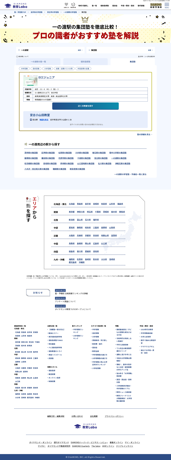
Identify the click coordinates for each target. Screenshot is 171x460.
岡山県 (88, 243)
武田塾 (51, 358)
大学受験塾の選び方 (99, 358)
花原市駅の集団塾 (66, 158)
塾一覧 (94, 5)
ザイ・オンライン (132, 442)
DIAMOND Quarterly (81, 446)
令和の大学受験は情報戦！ (123, 359)
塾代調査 (141, 5)
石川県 (88, 219)
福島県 (120, 203)
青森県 (80, 203)
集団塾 (84, 12)
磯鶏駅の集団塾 (59, 168)
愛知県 (72, 227)
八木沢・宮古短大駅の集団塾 (36, 168)
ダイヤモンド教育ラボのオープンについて (73, 309)
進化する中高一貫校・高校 (147, 351)
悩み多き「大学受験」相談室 (124, 374)
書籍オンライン (116, 442)
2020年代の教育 (147, 329)
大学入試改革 (146, 336)
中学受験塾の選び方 (99, 355)
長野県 (104, 227)
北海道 (72, 203)
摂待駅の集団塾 (67, 163)
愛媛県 (88, 251)
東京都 (72, 211)
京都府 (88, 235)
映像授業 (52, 381)
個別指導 (52, 370)
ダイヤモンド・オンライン (40, 442)
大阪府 (72, 235)
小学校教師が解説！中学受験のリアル (123, 387)
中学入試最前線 (122, 344)
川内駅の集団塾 (82, 152)
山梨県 (112, 227)
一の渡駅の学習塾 (70, 12)
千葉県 (98, 211)
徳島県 (72, 251)
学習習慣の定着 (83, 68)
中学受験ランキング (78, 330)
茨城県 (106, 211)
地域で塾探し (83, 5)
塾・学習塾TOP (20, 12)
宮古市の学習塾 (53, 12)
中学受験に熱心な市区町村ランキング (99, 363)
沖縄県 (82, 262)
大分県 (104, 259)
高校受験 (36, 68)
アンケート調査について (65, 301)
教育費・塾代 (97, 344)
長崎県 (88, 259)
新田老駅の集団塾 (77, 168)
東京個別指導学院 (55, 336)
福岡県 (72, 259)
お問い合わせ (77, 416)
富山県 (80, 219)
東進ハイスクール (55, 355)
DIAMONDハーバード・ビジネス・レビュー (89, 442)
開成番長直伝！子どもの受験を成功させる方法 (123, 332)
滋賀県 (114, 235)
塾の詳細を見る (143, 134)
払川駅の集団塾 (104, 163)
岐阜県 (88, 227)
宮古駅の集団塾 (101, 158)
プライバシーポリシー (114, 416)
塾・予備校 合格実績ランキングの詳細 (71, 293)
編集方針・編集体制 (55, 416)
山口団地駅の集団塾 (85, 163)
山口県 (104, 243)
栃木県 (114, 211)
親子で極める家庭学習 (148, 341)
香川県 (80, 251)
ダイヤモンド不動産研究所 (59, 446)
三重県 (96, 227)
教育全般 (95, 351)
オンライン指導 (54, 378)
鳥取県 (72, 243)
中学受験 (24, 68)
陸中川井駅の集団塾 (117, 152)
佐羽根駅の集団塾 (32, 163)
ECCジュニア (46, 77)
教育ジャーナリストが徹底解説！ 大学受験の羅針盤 (124, 398)
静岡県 (80, 227)
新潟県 (72, 219)
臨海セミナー (54, 333)
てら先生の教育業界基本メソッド (123, 349)
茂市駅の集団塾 (31, 152)
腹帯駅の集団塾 (31, 158)
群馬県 (122, 211)
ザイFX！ (42, 446)
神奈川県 (81, 211)
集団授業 (52, 374)
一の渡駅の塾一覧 (38, 61)
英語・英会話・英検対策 (123, 380)
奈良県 (96, 235)
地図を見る (44, 119)
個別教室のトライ (55, 351)
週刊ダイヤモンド (61, 442)
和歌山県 (105, 235)
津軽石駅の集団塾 (122, 163)
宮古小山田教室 (40, 115)
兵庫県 (80, 235)
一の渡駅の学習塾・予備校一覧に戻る (130, 174)
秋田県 (104, 203)
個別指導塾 (104, 5)
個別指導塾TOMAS (56, 340)
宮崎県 (112, 259)
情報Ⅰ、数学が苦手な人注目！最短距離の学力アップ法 (123, 367)
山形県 (112, 203)
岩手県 (88, 203)
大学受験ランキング (78, 337)
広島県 (96, 243)
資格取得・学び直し (99, 340)
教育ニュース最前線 (123, 392)
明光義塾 (52, 344)
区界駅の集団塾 (48, 152)
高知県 (96, 251)
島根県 (80, 243)
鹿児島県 (72, 262)
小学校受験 (96, 368)
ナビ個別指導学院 (55, 347)
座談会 (114, 5)
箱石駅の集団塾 (99, 152)
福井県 (96, 219)
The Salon (95, 446)
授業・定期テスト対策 (64, 68)
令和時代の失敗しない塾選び (123, 339)
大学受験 (47, 68)
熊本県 (96, 259)
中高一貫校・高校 (127, 5)
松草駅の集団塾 (65, 152)
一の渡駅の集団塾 (118, 158)
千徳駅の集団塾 (84, 158)
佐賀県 (80, 259)
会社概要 (94, 416)
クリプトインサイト (124, 446)
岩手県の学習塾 (36, 12)
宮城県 (96, 203)
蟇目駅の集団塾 (48, 158)
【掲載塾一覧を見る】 (57, 329)
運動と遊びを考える (123, 354)
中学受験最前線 (146, 333)
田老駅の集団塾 (50, 163)
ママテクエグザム (147, 346)
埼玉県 (90, 211)
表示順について (23, 56)
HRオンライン (108, 446)
